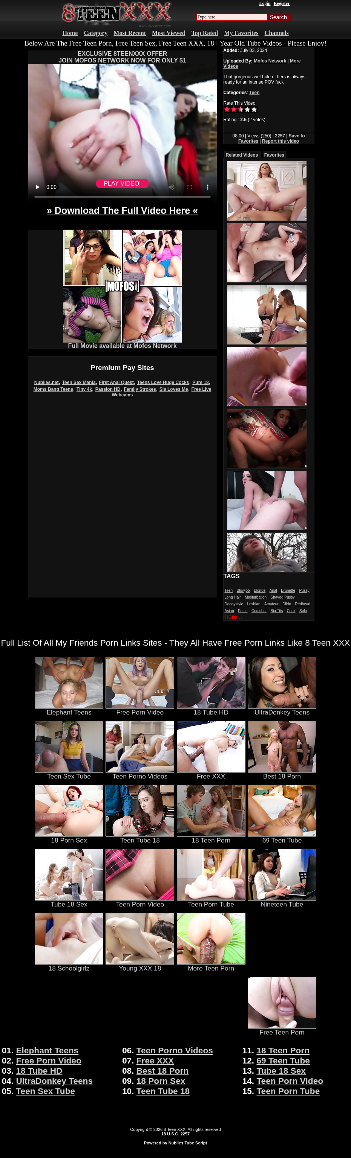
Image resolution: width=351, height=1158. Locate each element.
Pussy (304, 590)
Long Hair (233, 597)
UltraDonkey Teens (282, 709)
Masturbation (256, 597)
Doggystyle (234, 604)
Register (282, 3)
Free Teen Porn (282, 1029)
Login (264, 3)
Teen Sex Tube (69, 773)
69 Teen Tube (282, 837)
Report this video (280, 141)
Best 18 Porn (282, 773)
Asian (229, 611)
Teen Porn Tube (211, 901)
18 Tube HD (211, 709)
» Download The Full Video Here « (122, 210)
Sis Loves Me (173, 389)
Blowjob (243, 590)
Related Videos (242, 155)
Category (95, 33)
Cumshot (259, 611)
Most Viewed (168, 33)
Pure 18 (200, 382)
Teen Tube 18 (140, 837)
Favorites (274, 155)
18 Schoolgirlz (69, 965)
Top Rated (205, 33)
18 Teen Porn (211, 837)
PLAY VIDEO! (122, 183)
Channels (277, 33)
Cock (291, 611)
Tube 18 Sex (69, 901)
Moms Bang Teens (53, 389)
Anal (273, 590)
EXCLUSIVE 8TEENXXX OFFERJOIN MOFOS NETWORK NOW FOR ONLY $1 (122, 57)
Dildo (286, 604)
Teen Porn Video (140, 901)
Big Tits (276, 611)
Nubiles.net (46, 382)
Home (70, 33)
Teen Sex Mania (78, 382)
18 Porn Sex (69, 837)
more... (233, 617)
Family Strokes (140, 389)
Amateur (271, 604)
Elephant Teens (69, 709)
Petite (243, 611)
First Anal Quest (116, 382)
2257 (280, 136)
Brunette (288, 590)
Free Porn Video (140, 709)
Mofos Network (270, 61)
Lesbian (253, 604)
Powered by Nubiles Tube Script (175, 1143)
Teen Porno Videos (140, 773)
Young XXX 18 (140, 965)
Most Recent (129, 33)
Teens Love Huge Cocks (163, 382)
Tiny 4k (84, 389)
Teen (254, 92)
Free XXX (211, 773)
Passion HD (108, 389)
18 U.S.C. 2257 (175, 1134)
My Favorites (241, 33)
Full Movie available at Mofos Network (122, 343)
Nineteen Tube (282, 901)
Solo (303, 611)
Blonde (259, 590)
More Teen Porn (211, 965)
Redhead (302, 604)
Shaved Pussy (283, 597)
